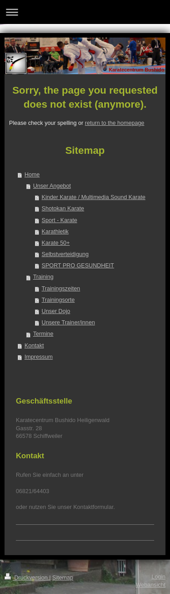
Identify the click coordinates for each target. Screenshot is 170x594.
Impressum (38, 357)
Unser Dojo (56, 311)
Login (158, 577)
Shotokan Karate (63, 208)
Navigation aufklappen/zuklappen (85, 12)
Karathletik (55, 231)
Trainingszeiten (61, 288)
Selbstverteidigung (65, 254)
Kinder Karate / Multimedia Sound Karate (94, 197)
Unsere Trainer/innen (68, 322)
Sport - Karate (59, 220)
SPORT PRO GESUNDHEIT (78, 265)
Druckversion (27, 578)
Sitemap (62, 578)
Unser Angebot (52, 186)
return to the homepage (114, 123)
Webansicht (150, 585)
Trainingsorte (58, 300)
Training (43, 277)
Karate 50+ (56, 243)
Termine (43, 334)
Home (32, 174)
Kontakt (34, 345)
